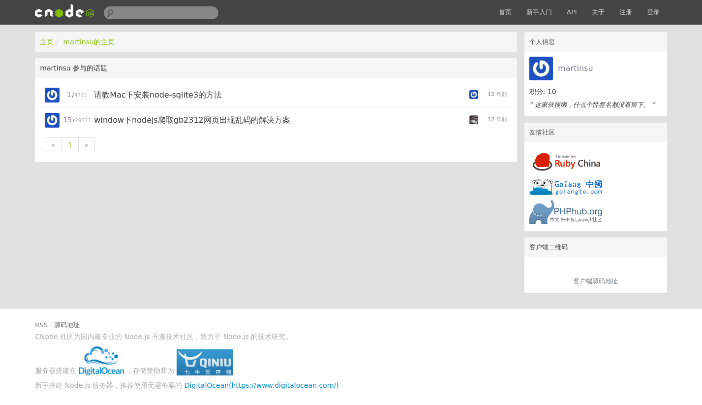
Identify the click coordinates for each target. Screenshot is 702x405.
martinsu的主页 (89, 42)
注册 (625, 12)
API (572, 12)
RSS (41, 325)
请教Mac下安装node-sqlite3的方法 (158, 95)
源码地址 (67, 325)
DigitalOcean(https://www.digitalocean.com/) (261, 385)
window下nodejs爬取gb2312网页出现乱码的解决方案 (192, 120)
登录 (653, 12)
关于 (598, 12)
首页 (505, 12)
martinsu (575, 68)
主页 (47, 42)
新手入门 (539, 12)
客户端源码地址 (595, 281)
